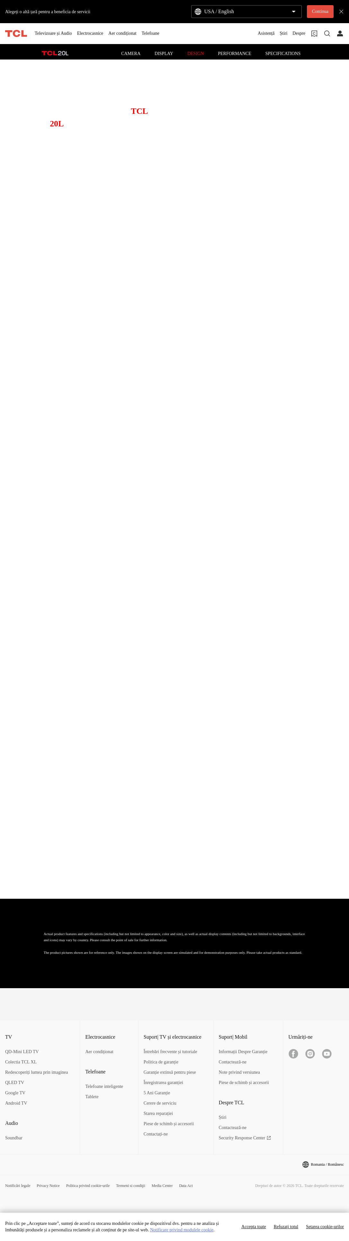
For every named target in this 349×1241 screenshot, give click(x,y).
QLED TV (14, 1082)
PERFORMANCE (234, 53)
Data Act (185, 1185)
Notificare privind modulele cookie (181, 1229)
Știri (223, 1117)
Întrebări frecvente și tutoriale (170, 1051)
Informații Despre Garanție (243, 1051)
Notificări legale (17, 1185)
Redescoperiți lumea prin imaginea (36, 1072)
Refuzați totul (286, 1226)
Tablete (91, 1096)
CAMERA (130, 53)
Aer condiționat (99, 1051)
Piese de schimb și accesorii (169, 1123)
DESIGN (195, 53)
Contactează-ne (232, 1062)
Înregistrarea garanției (163, 1082)
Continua (320, 11)
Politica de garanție (161, 1062)
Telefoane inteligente (104, 1086)
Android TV (16, 1103)
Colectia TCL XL (21, 1062)
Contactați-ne (156, 1134)
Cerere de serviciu (160, 1103)
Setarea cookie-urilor (325, 1226)
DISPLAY (164, 53)
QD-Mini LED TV (22, 1051)
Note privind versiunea (239, 1072)
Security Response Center (245, 1138)
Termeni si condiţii (130, 1185)
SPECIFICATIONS (283, 53)
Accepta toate (253, 1226)
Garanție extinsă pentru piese (170, 1072)
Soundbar (13, 1137)
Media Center (162, 1185)
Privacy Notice (48, 1185)
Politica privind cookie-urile (88, 1185)
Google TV (15, 1092)
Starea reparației (158, 1113)
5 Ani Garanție (157, 1092)
